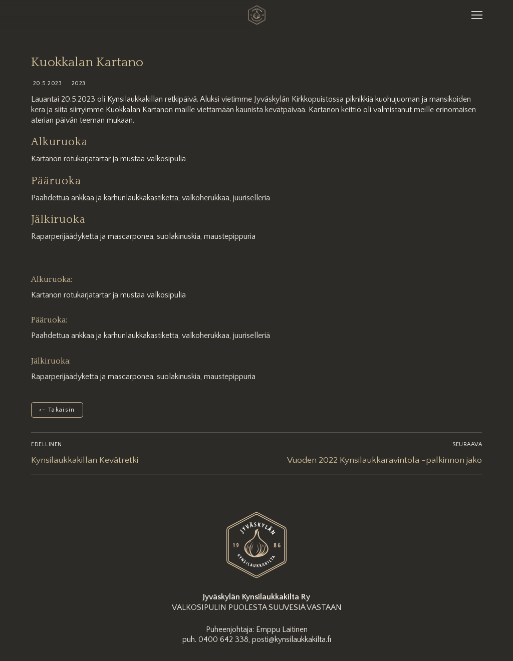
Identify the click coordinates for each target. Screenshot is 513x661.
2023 (78, 83)
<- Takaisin (57, 410)
